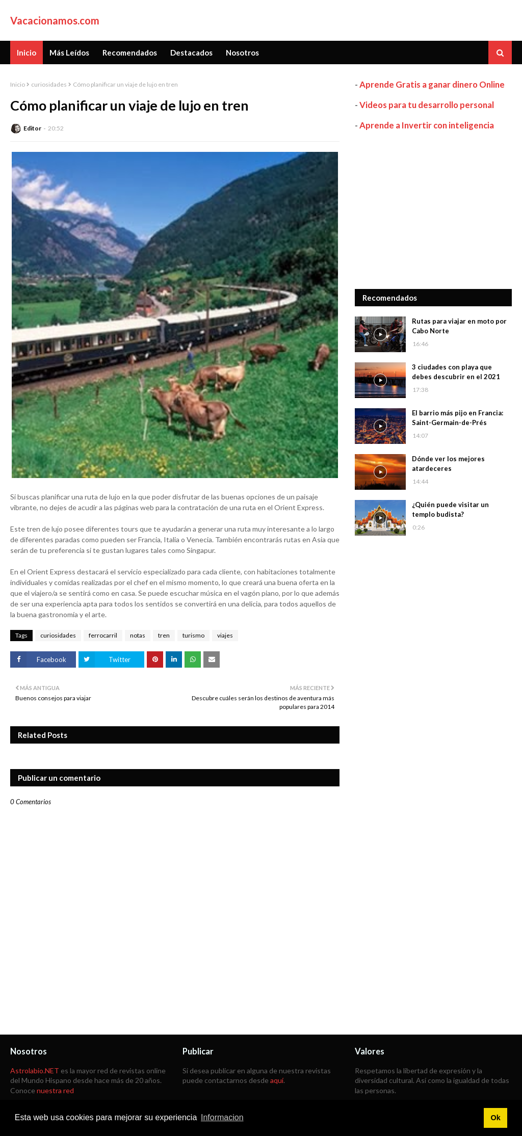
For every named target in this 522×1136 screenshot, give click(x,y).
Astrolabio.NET (34, 1070)
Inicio (17, 84)
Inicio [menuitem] (26, 52)
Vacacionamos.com (54, 20)
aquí (276, 1080)
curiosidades (49, 84)
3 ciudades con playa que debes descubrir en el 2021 (456, 372)
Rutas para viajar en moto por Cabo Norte (459, 326)
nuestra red (55, 1090)
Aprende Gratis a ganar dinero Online (432, 84)
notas (137, 635)
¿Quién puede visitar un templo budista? (450, 509)
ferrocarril (103, 635)
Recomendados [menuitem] (129, 52)
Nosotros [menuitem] (242, 52)
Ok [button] (495, 1118)
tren (164, 635)
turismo (193, 635)
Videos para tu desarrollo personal (426, 104)
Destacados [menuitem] (191, 52)
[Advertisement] (433, 210)
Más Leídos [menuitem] (69, 52)
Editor (32, 128)
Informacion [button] (222, 1117)
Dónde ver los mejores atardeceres (448, 464)
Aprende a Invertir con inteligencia (426, 125)
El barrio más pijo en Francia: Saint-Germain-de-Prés (457, 418)
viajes (225, 635)
